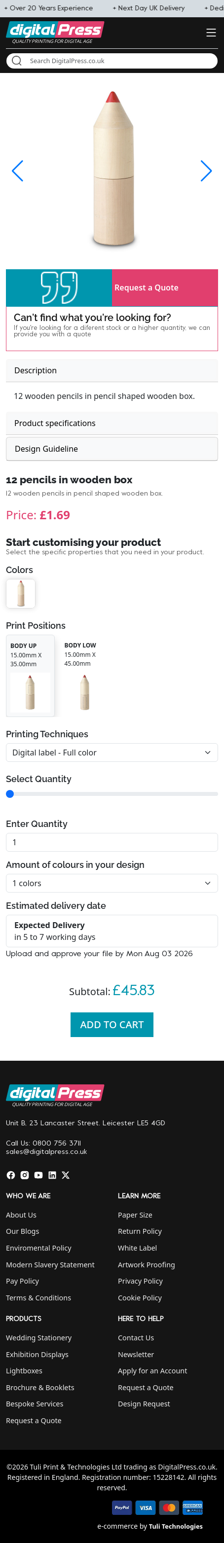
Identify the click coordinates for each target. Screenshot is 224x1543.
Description (35, 370)
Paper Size (135, 1215)
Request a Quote (146, 287)
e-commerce (117, 1526)
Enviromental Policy (39, 1248)
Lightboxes (24, 1370)
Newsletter (136, 1354)
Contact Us (136, 1337)
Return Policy (140, 1231)
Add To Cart (112, 1024)
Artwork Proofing (146, 1264)
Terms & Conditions (38, 1297)
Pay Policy (22, 1281)
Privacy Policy (140, 1281)
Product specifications (55, 423)
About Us (21, 1215)
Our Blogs (22, 1231)
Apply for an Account (152, 1370)
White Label (137, 1248)
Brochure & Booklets (40, 1387)
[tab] (112, 370)
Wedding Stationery (39, 1337)
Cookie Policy (140, 1297)
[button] (59, 287)
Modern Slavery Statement (50, 1264)
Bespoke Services (34, 1403)
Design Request (144, 1403)
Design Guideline (46, 448)
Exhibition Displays (37, 1354)
